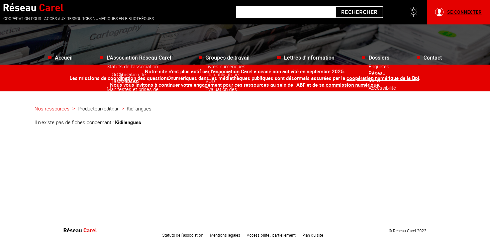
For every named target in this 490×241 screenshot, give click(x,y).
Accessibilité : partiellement (271, 235)
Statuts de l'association (182, 235)
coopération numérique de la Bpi (383, 78)
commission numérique (352, 84)
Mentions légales (225, 235)
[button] (413, 12)
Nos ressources (52, 108)
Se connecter (464, 12)
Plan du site (312, 235)
